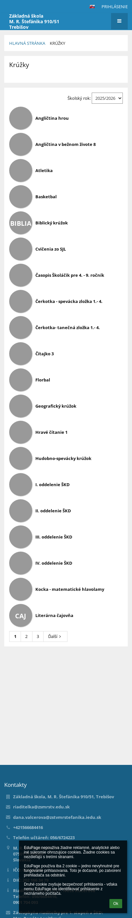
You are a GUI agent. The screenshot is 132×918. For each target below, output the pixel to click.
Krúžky (57, 43)
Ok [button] (115, 903)
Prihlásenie (115, 6)
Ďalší (55, 636)
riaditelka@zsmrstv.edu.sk (41, 807)
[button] (92, 6)
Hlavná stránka (27, 43)
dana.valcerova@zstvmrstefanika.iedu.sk (57, 817)
